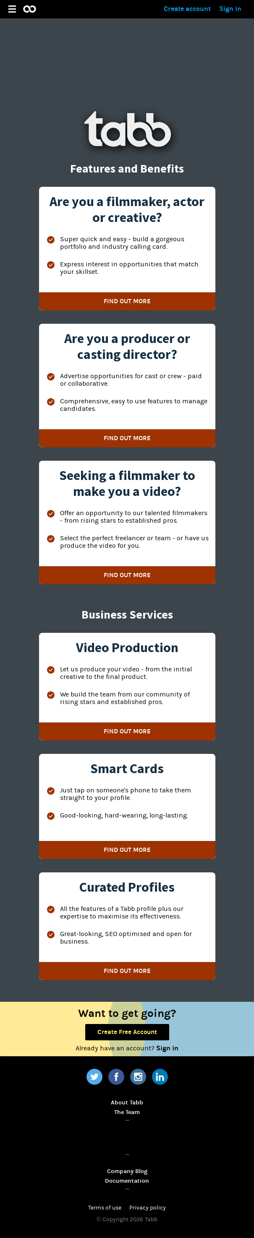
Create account (187, 9)
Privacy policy (147, 1207)
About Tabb (127, 1102)
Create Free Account (127, 1032)
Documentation (127, 1180)
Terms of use (104, 1207)
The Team (127, 1112)
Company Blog (127, 1171)
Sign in (230, 9)
